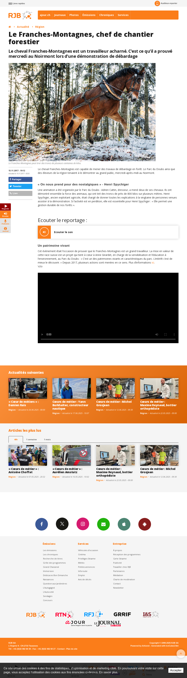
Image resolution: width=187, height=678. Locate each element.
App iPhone (124, 524)
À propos (117, 550)
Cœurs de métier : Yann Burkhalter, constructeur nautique (70, 405)
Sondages (47, 596)
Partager (15, 179)
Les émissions (49, 550)
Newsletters (103, 524)
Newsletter (118, 588)
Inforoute (82, 571)
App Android (144, 524)
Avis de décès (84, 579)
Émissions (88, 15)
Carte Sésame (120, 558)
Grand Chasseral (51, 567)
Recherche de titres (52, 558)
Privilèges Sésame (86, 558)
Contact (117, 583)
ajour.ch (45, 15)
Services (123, 15)
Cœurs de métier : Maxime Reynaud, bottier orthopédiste (158, 405)
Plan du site (71, 649)
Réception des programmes (126, 554)
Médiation (118, 575)
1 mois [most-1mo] (47, 439)
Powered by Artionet (140, 646)
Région (39, 26)
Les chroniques (50, 554)
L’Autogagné (49, 588)
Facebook (41, 524)
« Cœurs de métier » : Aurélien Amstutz (67, 470)
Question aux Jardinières (55, 583)
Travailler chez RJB (122, 567)
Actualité (23, 26)
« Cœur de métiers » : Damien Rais (23, 403)
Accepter (176, 670)
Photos (74, 15)
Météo (81, 563)
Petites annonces (86, 567)
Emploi (81, 575)
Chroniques (106, 15)
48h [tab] (16, 439)
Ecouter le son (55, 232)
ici (153, 262)
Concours (47, 600)
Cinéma (82, 554)
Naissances (48, 579)
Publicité (117, 563)
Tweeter (16, 186)
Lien (14, 193)
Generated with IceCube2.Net (164, 646)
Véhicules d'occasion (88, 550)
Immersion (48, 571)
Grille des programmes (54, 563)
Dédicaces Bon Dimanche (55, 575)
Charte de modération (124, 579)
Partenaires (118, 571)
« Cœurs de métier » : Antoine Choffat (23, 470)
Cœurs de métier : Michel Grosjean (113, 403)
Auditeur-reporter (166, 3)
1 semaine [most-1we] (31, 439)
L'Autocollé (48, 592)
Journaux (60, 15)
